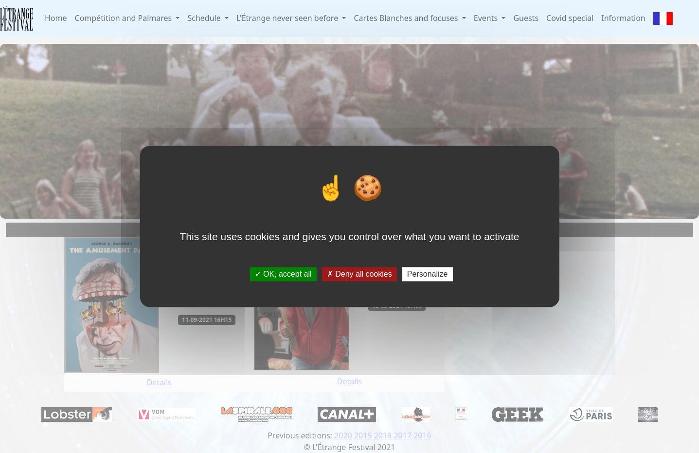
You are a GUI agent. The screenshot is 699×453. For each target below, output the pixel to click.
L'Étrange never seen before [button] (288, 18)
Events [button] (487, 18)
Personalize (427, 274)
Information (623, 18)
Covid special (569, 18)
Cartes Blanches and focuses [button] (407, 18)
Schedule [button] (204, 18)
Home (56, 18)
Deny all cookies (359, 274)
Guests (525, 18)
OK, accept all (283, 274)
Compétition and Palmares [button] (124, 18)
